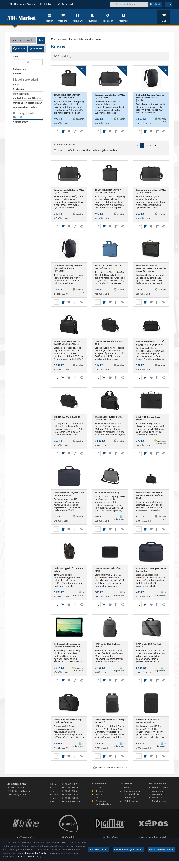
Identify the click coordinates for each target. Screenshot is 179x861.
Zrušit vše (36, 48)
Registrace (157, 794)
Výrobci (30, 40)
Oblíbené (62, 17)
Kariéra (99, 791)
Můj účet (92, 17)
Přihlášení (157, 797)
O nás (98, 787)
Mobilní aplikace (132, 800)
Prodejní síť (107, 17)
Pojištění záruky (131, 794)
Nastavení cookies (99, 849)
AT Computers (99, 783)
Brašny (98, 39)
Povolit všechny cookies (161, 849)
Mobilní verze (159, 800)
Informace (123, 17)
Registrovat (65, 4)
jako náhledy (109, 150)
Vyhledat (19, 48)
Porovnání (78, 17)
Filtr (41, 40)
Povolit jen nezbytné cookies (128, 849)
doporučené (83, 150)
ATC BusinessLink (157, 783)
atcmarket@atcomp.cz (18, 794)
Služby (99, 794)
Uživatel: (22, 4)
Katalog (49, 17)
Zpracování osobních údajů (29, 856)
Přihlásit (46, 4)
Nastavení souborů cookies (35, 853)
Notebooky (61, 39)
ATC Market (126, 783)
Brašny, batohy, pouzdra (81, 39)
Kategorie (17, 40)
